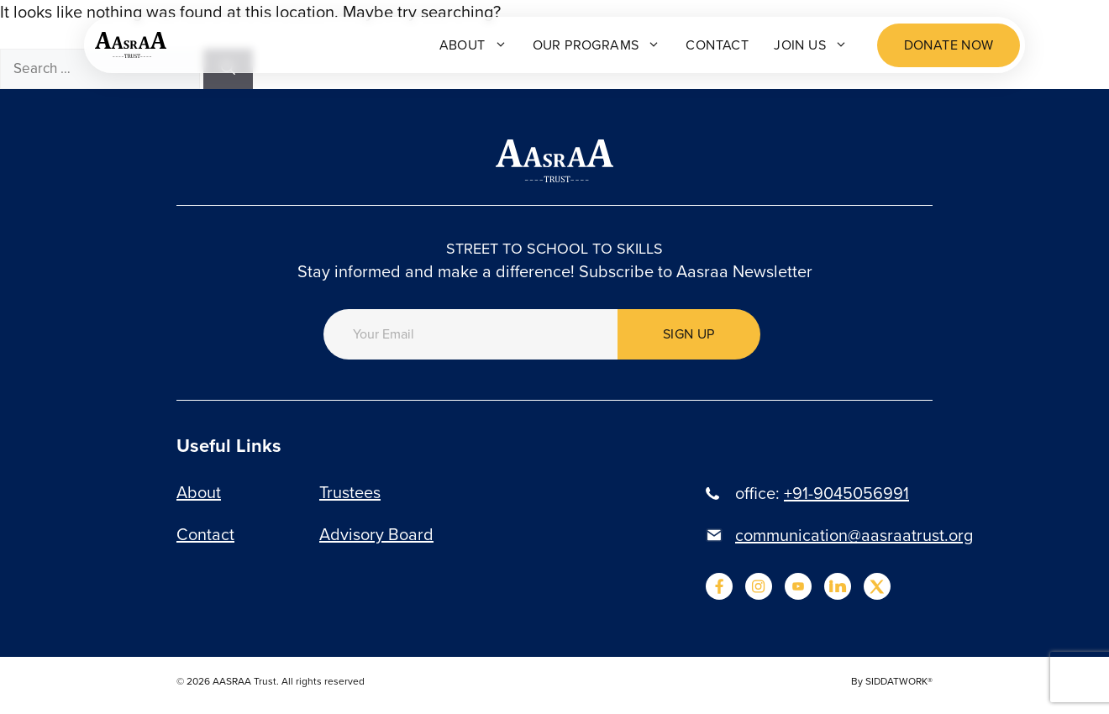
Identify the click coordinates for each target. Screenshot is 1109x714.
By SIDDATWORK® (892, 681)
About (473, 45)
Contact (717, 45)
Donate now (949, 45)
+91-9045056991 (846, 493)
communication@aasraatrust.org (854, 535)
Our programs (597, 45)
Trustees (350, 492)
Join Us (811, 45)
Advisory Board (376, 534)
